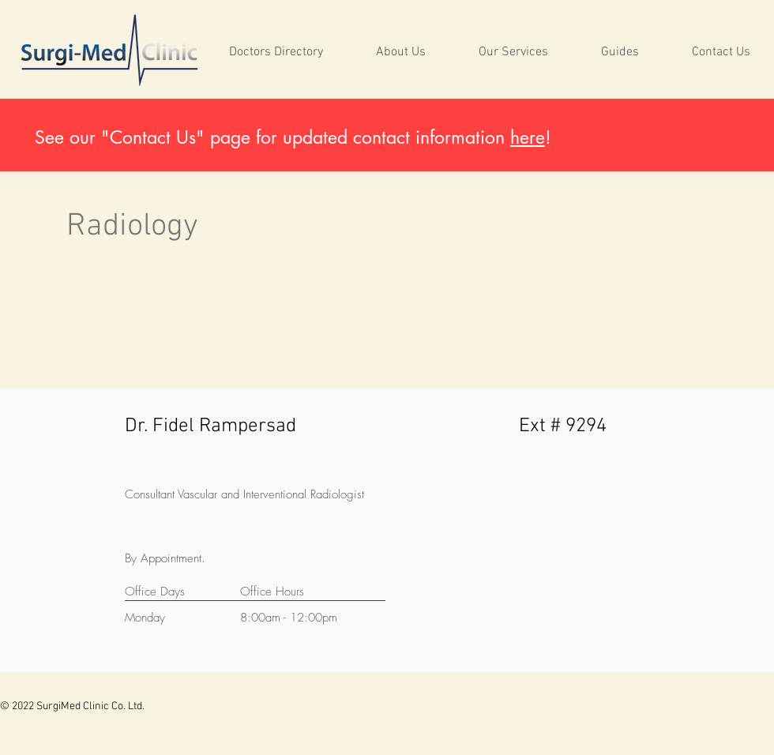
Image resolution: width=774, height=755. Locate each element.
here (527, 137)
